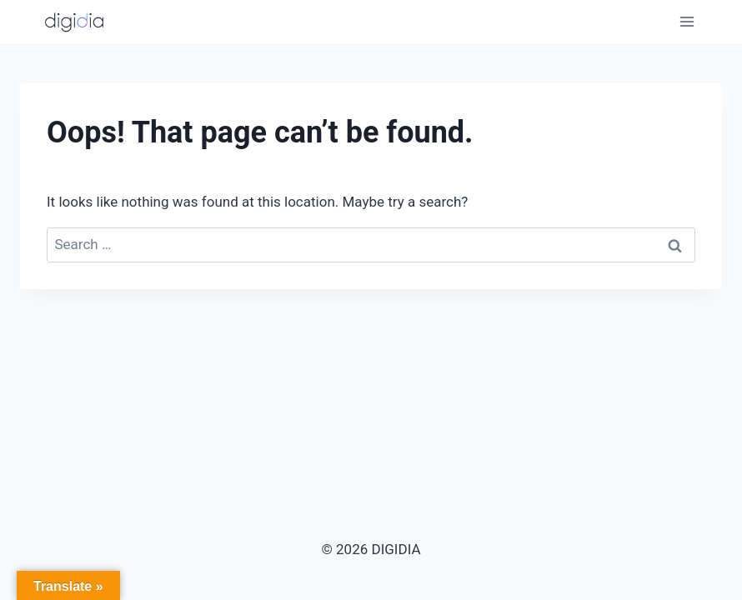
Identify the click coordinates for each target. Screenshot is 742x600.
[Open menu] (686, 21)
